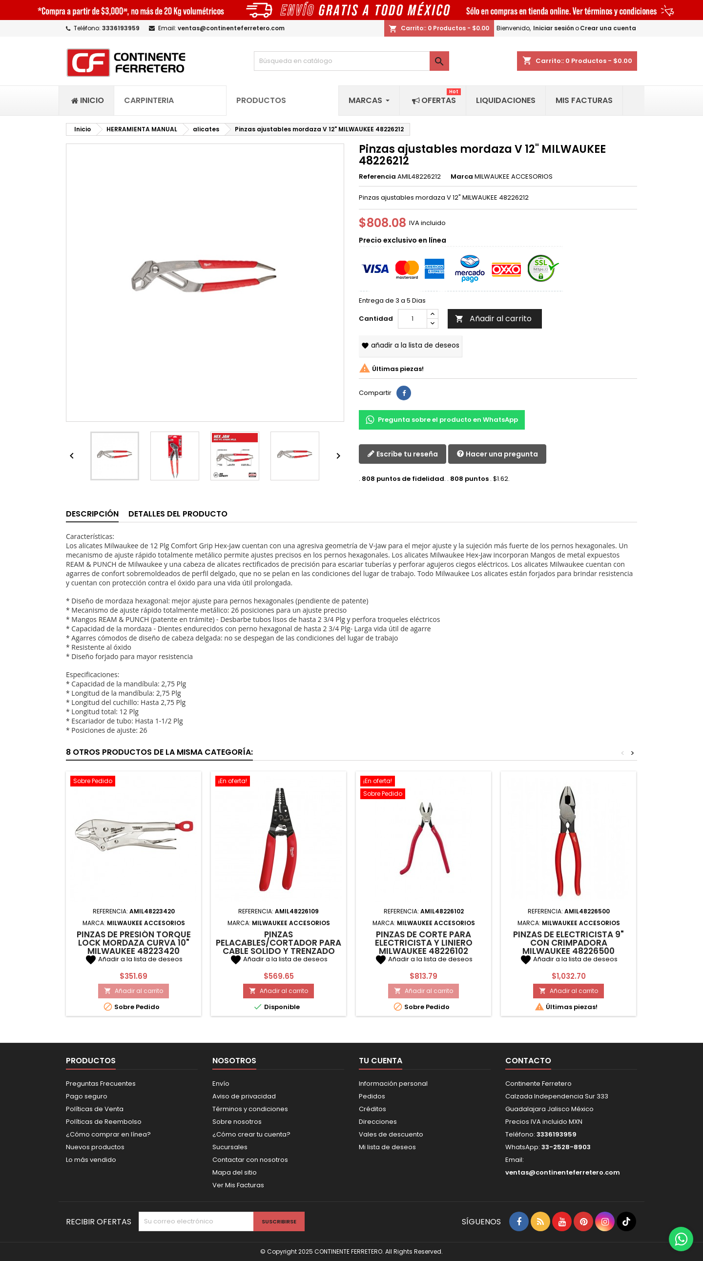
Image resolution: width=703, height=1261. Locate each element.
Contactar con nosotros (250, 1159)
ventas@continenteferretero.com (231, 28)
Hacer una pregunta (497, 454)
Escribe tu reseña (402, 454)
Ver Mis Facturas (238, 1185)
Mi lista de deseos (387, 1147)
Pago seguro (86, 1096)
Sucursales (230, 1147)
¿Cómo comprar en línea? (108, 1134)
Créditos (372, 1109)
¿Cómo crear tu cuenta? (251, 1134)
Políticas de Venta (95, 1109)
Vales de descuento (391, 1134)
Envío (220, 1083)
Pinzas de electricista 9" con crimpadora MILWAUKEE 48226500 (568, 943)
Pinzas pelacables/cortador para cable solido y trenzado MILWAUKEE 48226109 (278, 947)
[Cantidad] (412, 319)
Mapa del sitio (234, 1172)
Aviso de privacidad (244, 1096)
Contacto (528, 1060)
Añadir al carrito (493, 318)
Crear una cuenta (608, 28)
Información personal (393, 1083)
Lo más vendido (91, 1159)
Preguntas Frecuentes (101, 1083)
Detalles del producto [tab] (177, 513)
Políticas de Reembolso (104, 1121)
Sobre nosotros (237, 1121)
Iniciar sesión (553, 28)
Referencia (377, 176)
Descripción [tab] (92, 513)
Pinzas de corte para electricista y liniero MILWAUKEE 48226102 (424, 943)
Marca (462, 176)
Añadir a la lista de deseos (410, 345)
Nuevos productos (95, 1147)
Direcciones (378, 1121)
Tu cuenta (380, 1060)
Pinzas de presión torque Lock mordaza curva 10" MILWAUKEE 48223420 (134, 943)
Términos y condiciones (250, 1109)
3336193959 (121, 28)
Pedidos (372, 1096)
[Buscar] (351, 61)
